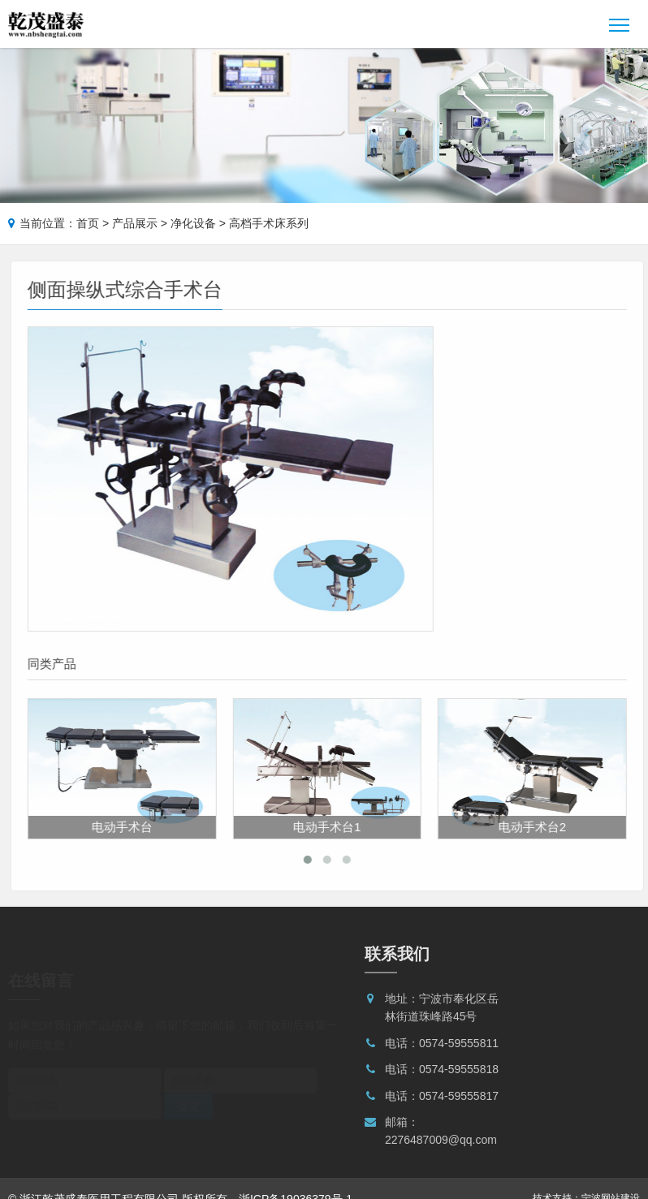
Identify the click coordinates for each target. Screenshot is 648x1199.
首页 (87, 223)
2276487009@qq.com (441, 1144)
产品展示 (135, 223)
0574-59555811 (459, 1048)
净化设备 (193, 223)
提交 (188, 1075)
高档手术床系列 (269, 223)
